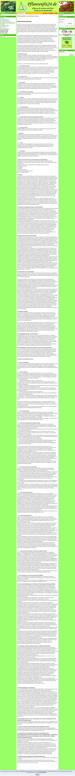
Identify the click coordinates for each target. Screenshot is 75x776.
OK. (37, 774)
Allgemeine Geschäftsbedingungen (8, 23)
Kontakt (3, 24)
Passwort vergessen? (69, 26)
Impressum (3, 27)
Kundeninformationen (5, 20)
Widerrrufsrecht (4, 19)
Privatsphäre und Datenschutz (7, 22)
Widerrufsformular (5, 26)
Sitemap (3, 36)
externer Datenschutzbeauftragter (40, 761)
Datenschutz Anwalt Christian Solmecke (27, 762)
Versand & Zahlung (5, 21)
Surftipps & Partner (5, 25)
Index (2, 17)
